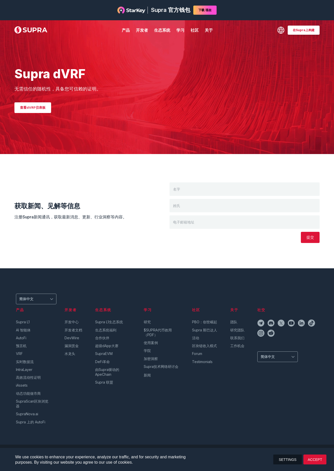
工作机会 (237, 346)
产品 (126, 30)
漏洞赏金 (72, 346)
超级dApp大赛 (106, 346)
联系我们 (237, 338)
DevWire (72, 338)
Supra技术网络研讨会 (161, 366)
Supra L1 (23, 322)
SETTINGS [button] (288, 460)
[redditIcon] (271, 334)
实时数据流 (25, 362)
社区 (195, 30)
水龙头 (70, 353)
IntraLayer (24, 369)
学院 (147, 350)
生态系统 (162, 30)
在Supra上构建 (304, 30)
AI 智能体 (23, 330)
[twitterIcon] (282, 323)
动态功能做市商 (28, 393)
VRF (19, 353)
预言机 (21, 346)
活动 (195, 338)
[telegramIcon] (261, 323)
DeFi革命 (102, 362)
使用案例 (151, 343)
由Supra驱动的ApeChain (107, 371)
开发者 (142, 30)
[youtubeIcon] (292, 323)
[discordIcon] (271, 323)
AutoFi (21, 338)
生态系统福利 (105, 330)
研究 (147, 322)
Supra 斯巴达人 (204, 330)
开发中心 (72, 322)
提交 (310, 237)
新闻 (147, 375)
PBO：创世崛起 (204, 322)
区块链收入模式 (204, 346)
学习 (180, 30)
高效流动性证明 (28, 377)
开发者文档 (73, 330)
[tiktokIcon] (312, 323)
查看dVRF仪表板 (33, 107)
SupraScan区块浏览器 (32, 403)
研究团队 (237, 330)
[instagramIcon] (261, 334)
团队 (233, 322)
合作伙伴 (102, 338)
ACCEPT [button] (315, 460)
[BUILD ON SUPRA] (304, 30)
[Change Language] (281, 30)
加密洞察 (151, 358)
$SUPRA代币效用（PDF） (158, 332)
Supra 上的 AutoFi (30, 422)
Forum (197, 353)
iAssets (22, 385)
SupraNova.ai (27, 414)
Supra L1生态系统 (109, 322)
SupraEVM (104, 353)
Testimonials (202, 362)
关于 (209, 30)
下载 (205, 10)
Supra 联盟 (104, 382)
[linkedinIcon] (302, 323)
